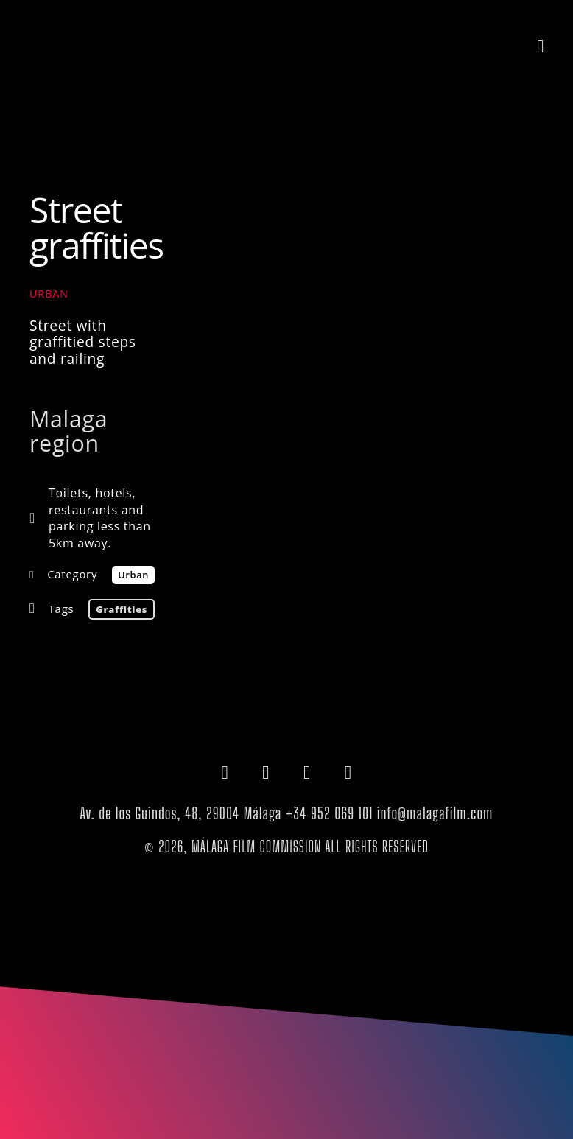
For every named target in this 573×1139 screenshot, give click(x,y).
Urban (48, 294)
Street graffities (96, 227)
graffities (121, 609)
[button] (540, 46)
